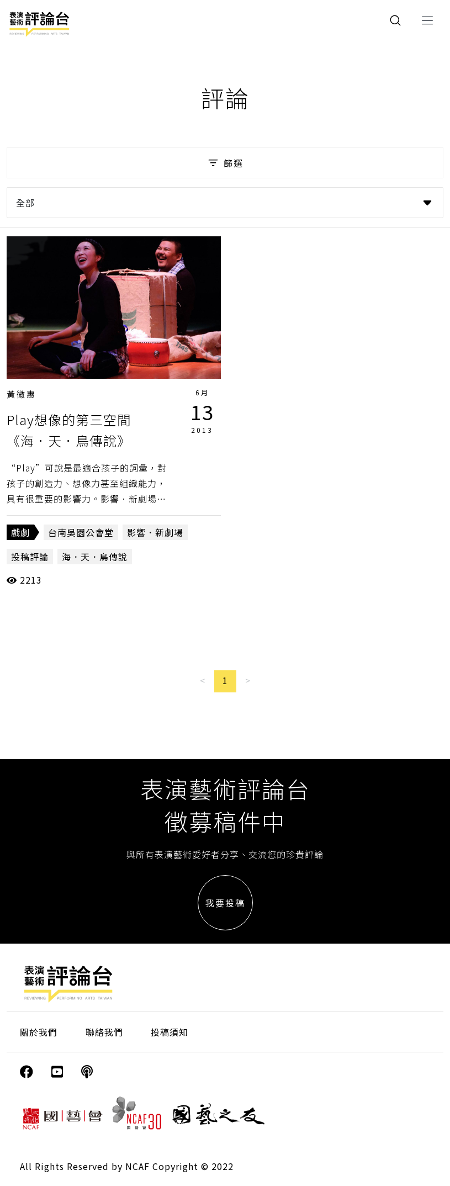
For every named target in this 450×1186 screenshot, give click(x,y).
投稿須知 (169, 1032)
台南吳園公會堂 (81, 532)
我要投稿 (225, 902)
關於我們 (38, 1032)
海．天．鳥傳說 (95, 556)
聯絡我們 (104, 1032)
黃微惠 (21, 394)
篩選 (225, 163)
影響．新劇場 (155, 532)
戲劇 (20, 532)
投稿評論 (30, 556)
